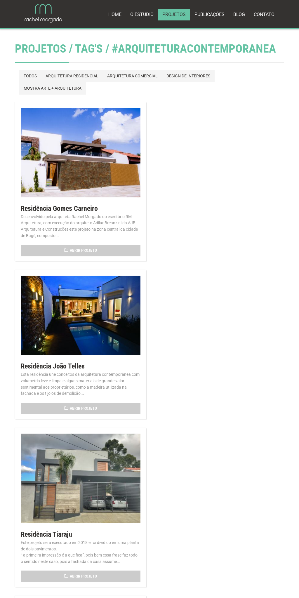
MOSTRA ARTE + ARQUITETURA (52, 88)
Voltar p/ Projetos (42, 451)
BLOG (239, 14)
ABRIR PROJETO (80, 249)
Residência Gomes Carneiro (59, 208)
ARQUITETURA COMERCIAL (132, 76)
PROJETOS (174, 14)
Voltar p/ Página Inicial (104, 451)
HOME (114, 14)
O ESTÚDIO (142, 14)
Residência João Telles (192, 197)
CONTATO (264, 14)
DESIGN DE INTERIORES (188, 76)
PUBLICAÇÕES (209, 14)
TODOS (30, 76)
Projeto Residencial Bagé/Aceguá (206, 375)
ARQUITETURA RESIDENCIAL (72, 76)
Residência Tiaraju (46, 375)
